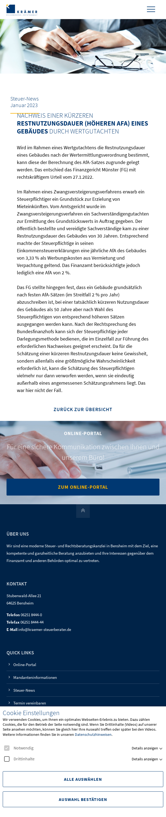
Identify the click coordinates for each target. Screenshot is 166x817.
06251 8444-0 (31, 614)
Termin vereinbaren (29, 703)
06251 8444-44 (32, 622)
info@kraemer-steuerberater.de (44, 629)
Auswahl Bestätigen (83, 799)
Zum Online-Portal (83, 487)
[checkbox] (7, 748)
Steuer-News (24, 690)
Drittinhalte (19, 758)
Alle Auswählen (83, 779)
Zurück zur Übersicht (83, 409)
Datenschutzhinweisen (93, 734)
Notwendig (18, 748)
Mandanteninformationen (35, 677)
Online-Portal (24, 664)
